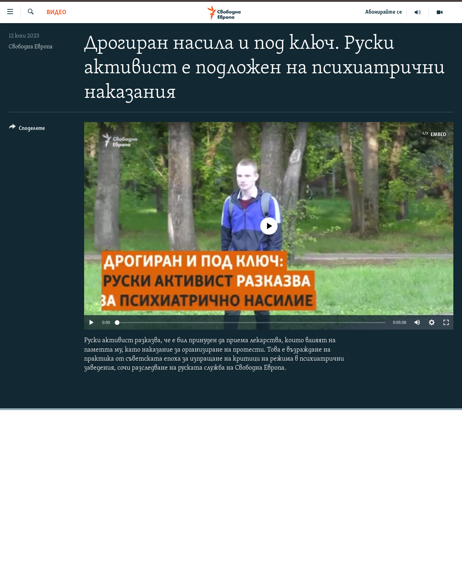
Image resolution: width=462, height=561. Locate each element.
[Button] (27, 129)
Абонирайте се (383, 12)
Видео (56, 12)
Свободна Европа (31, 47)
